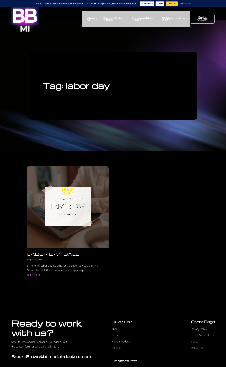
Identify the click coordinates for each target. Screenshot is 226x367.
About (115, 329)
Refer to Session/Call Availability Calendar (35, 342)
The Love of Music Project (141, 19)
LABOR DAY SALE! (54, 253)
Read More (33, 274)
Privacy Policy (199, 329)
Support (195, 341)
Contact (116, 347)
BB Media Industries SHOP (173, 19)
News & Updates (121, 341)
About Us (90, 19)
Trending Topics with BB (111, 19)
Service (116, 335)
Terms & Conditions (202, 335)
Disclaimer (197, 347)
